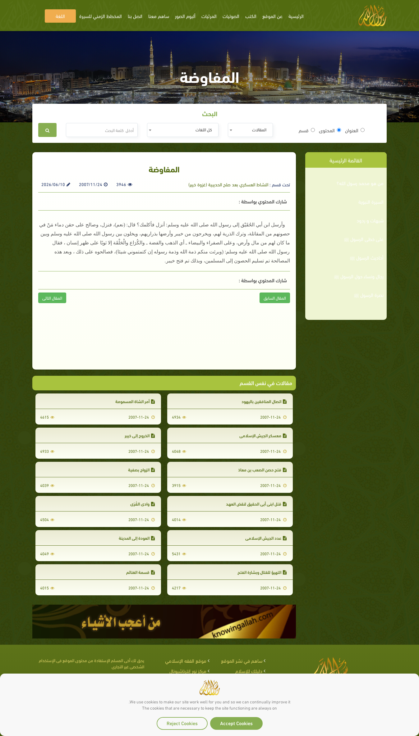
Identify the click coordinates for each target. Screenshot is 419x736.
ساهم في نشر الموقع (241, 660)
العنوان (355, 130)
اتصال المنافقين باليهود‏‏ (264, 401)
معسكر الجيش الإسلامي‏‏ (263, 435)
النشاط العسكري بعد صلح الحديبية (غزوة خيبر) (228, 184)
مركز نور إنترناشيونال (187, 670)
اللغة (60, 15)
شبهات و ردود (370, 220)
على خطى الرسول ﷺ (364, 239)
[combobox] (250, 130)
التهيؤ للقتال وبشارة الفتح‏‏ (262, 572)
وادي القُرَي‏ (142, 503)
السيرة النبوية (371, 201)
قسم (307, 130)
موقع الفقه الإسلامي (185, 660)
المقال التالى (52, 297)
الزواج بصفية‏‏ (141, 469)
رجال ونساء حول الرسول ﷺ (359, 276)
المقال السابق (275, 297)
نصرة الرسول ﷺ (369, 295)
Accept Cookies (236, 722)
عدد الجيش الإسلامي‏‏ (266, 537)
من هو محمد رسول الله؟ (360, 183)
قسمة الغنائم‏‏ (140, 572)
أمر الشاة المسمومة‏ (135, 401)
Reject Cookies (182, 722)
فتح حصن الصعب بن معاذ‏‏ (262, 469)
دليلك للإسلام (248, 670)
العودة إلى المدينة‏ (137, 537)
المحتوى (330, 130)
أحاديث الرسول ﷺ (367, 257)
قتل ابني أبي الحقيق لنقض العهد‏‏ (256, 503)
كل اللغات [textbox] (204, 129)
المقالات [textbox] (259, 129)
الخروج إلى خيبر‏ (140, 435)
